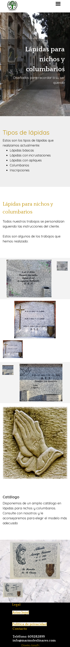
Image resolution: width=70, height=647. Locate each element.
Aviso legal (20, 612)
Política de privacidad (29, 624)
